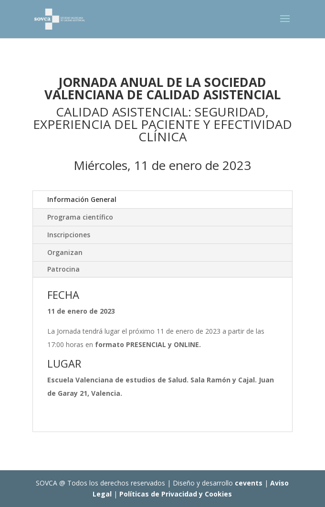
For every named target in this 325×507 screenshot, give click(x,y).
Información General (81, 199)
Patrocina (63, 269)
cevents (248, 482)
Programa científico (80, 217)
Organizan (65, 252)
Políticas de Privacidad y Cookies (175, 493)
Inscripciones (68, 234)
